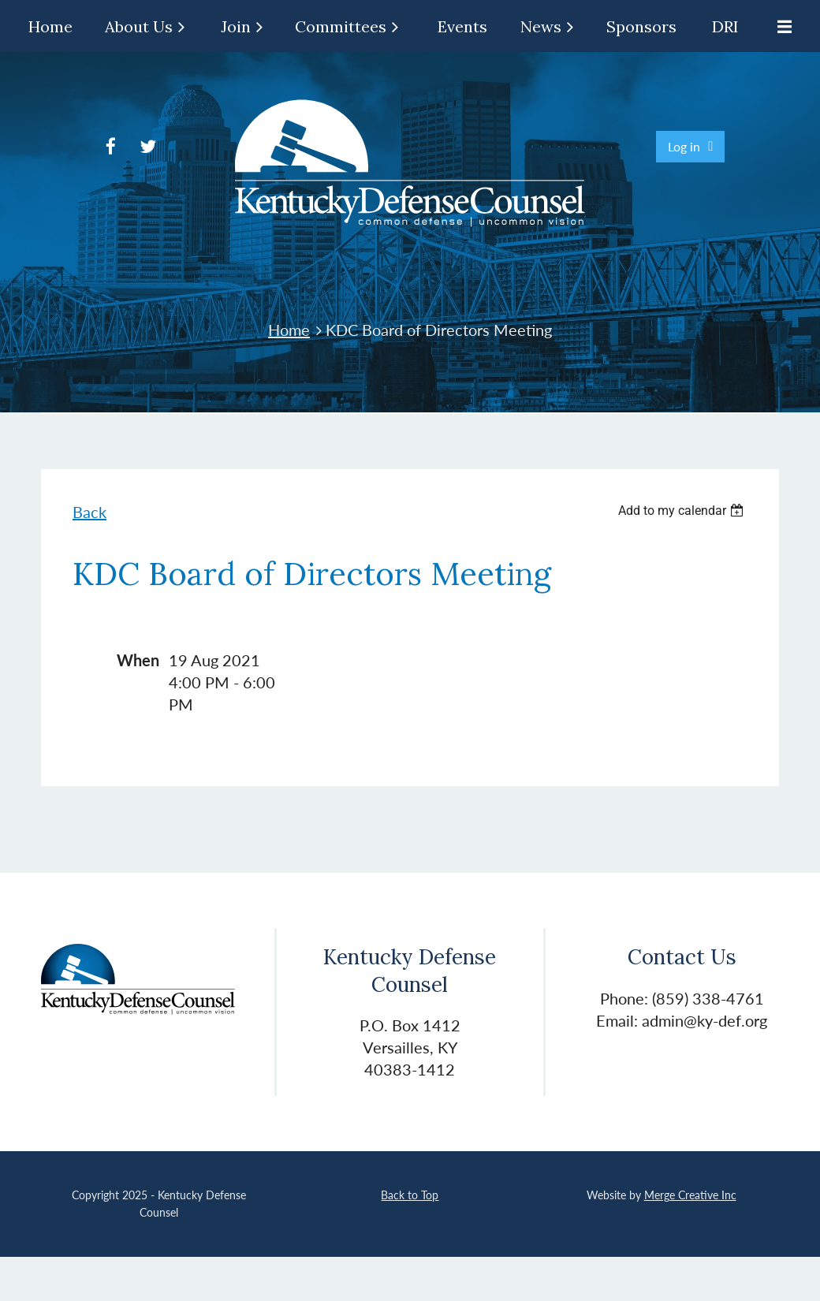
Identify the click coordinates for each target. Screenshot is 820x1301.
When (138, 659)
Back (89, 511)
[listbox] (682, 510)
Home (289, 329)
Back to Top (409, 1195)
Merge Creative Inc (690, 1195)
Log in (684, 146)
